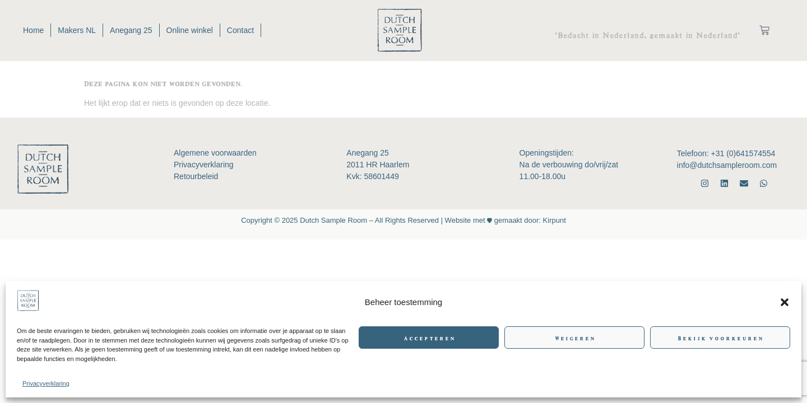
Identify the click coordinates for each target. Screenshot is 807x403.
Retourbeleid (196, 176)
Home (33, 30)
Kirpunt (553, 220)
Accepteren (429, 337)
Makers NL (77, 30)
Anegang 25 (131, 30)
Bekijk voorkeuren (720, 337)
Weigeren (574, 337)
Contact (240, 30)
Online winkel (189, 30)
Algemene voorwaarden (215, 152)
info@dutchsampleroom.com (727, 165)
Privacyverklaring (45, 383)
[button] (784, 302)
